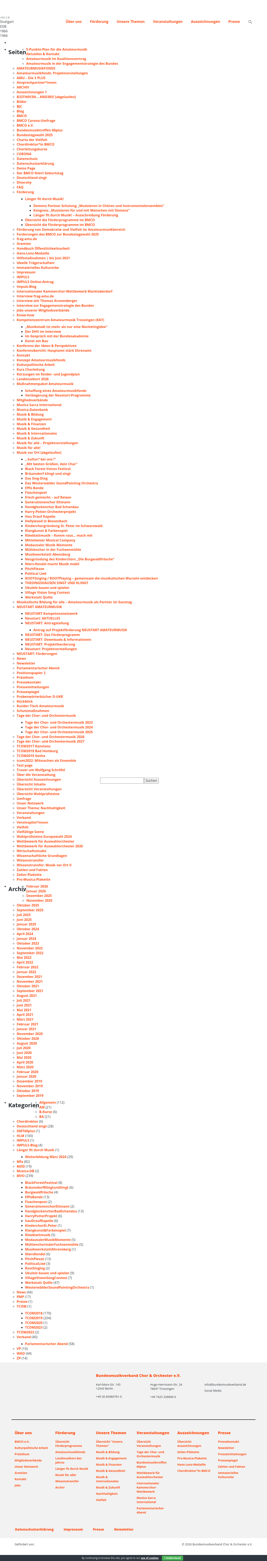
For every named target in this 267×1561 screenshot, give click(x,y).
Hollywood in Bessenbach (46, 521)
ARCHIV (23, 87)
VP (19, 1348)
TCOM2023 (34, 1327)
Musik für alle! (28, 447)
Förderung (99, 21)
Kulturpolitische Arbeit (36, 364)
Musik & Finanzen (31, 424)
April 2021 (25, 1014)
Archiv (60, 1487)
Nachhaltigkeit (107, 1494)
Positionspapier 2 (31, 673)
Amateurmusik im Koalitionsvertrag (56, 58)
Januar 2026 (36, 891)
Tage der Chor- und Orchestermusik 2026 (50, 736)
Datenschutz (27, 158)
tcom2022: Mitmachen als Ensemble (46, 760)
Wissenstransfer (30, 860)
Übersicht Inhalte (31, 784)
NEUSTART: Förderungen (37, 653)
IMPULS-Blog (27, 1145)
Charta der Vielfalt (32, 139)
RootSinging (35, 1268)
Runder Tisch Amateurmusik (40, 706)
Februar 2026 (37, 886)
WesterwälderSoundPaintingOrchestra (57, 1287)
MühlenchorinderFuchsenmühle (51, 1244)
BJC (19, 106)
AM (42, 1107)
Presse (234, 21)
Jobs (18, 1485)
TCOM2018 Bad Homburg (37, 751)
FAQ (20, 187)
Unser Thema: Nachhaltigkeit (41, 808)
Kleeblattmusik (37, 1235)
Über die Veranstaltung (36, 774)
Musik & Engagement (34, 419)
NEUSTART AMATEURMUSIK (39, 607)
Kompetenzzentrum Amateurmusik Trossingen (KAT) (60, 320)
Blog (20, 111)
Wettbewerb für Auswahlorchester (45, 841)
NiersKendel (35, 1254)
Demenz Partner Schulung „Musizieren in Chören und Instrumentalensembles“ (98, 205)
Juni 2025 (24, 919)
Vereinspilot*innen (32, 822)
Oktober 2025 (28, 905)
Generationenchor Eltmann (47, 502)
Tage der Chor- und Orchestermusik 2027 (50, 741)
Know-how (25, 315)
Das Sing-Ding (36, 478)
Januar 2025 (26, 924)
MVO (21, 1175)
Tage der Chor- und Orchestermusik (46, 715)
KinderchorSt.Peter (41, 1225)
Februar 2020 (27, 1072)
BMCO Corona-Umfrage (36, 120)
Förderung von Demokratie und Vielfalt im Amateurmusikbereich (71, 229)
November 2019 (30, 1086)
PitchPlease (34, 568)
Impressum (26, 272)
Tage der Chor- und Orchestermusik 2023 (59, 722)
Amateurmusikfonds (70, 1452)
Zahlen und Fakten (32, 870)
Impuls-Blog (26, 286)
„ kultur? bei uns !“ (40, 459)
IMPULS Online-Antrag (35, 281)
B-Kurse (45, 1112)
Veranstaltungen (168, 21)
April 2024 (25, 933)
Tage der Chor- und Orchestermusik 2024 (59, 727)
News (21, 658)
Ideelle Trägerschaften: (36, 263)
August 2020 (27, 1043)
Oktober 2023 (28, 943)
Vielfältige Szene (30, 831)
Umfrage (24, 798)
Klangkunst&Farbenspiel (45, 1230)
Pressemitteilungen (33, 687)
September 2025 (30, 910)
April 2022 (25, 962)
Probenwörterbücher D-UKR (40, 696)
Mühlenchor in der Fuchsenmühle (53, 549)
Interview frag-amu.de (35, 296)
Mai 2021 (24, 1010)
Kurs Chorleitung (31, 369)
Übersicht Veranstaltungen (39, 789)
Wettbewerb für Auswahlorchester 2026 (50, 846)
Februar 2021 (27, 1024)
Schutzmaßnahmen (33, 710)
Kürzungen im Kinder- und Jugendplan (48, 374)
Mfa (20, 1161)
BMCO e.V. (25, 125)
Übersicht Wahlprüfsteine (38, 794)
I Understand (172, 1558)
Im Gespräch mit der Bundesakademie (57, 336)
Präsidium (25, 677)
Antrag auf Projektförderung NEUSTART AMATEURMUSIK (80, 630)
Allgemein (47, 1102)
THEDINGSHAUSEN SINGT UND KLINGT (56, 583)
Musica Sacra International (39, 405)
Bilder (21, 101)
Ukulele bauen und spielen (47, 587)
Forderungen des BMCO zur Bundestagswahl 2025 (58, 234)
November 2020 (30, 1033)
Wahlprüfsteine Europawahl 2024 (44, 836)
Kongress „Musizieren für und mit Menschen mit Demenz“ (81, 210)
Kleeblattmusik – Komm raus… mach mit (58, 535)
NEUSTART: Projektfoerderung (50, 644)
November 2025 (39, 900)
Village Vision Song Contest (47, 592)
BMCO (22, 115)
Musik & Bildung (30, 414)
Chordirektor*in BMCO (35, 144)
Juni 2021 (24, 1005)
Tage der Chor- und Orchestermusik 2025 (59, 732)
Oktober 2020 (28, 1038)
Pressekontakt (29, 682)
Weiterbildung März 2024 (45, 1157)
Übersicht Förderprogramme (68, 1444)
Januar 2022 (26, 972)
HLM (20, 1135)
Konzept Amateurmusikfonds (41, 360)
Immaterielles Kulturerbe (38, 267)
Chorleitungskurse (32, 149)
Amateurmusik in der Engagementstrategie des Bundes (72, 63)
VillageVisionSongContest (46, 1277)
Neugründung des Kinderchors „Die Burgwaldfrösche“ (69, 559)
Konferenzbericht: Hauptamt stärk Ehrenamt (54, 350)
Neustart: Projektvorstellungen (51, 649)
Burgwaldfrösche (39, 1192)
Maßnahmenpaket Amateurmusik (45, 384)
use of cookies (149, 1558)
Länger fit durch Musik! (44, 199)
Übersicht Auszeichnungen (39, 779)
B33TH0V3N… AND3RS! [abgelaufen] (46, 97)
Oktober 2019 (28, 1090)
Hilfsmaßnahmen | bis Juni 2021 (43, 258)
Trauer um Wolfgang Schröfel (41, 770)
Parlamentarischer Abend (38, 668)
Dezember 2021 (29, 976)
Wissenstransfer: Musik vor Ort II (44, 865)
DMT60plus (26, 1131)
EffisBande (34, 1197)
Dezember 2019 (29, 1081)
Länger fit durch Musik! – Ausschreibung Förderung (75, 215)
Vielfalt (23, 827)
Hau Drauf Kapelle (40, 516)
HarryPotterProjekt (41, 1216)
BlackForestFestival (41, 1182)
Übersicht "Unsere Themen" (109, 1444)
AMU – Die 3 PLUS (31, 78)
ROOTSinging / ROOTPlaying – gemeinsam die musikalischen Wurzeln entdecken (92, 578)
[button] (250, 22)
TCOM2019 (34, 1318)
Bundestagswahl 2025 (35, 135)
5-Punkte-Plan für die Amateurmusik (56, 49)
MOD (21, 1166)
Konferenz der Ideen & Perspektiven (47, 345)
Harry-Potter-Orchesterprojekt (50, 511)
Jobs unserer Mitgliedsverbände (43, 310)
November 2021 (30, 981)
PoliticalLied (35, 1263)
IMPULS (23, 277)
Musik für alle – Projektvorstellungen (47, 443)
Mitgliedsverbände (32, 400)
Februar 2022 (27, 967)
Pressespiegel (28, 691)
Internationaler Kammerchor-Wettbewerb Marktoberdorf (64, 291)
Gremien (24, 243)
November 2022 (30, 948)
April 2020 (25, 1062)
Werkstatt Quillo (39, 597)
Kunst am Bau (36, 341)
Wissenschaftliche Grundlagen (42, 855)
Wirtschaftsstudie (31, 851)
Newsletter (26, 663)
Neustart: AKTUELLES (42, 618)
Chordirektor (27, 1121)
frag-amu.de (27, 239)
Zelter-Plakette (29, 874)
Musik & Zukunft (30, 438)
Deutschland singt (32, 177)
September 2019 (30, 1095)
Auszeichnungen (205, 21)
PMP (20, 1296)
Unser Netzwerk (30, 803)
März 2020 (25, 1067)
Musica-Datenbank (32, 409)
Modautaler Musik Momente (48, 545)
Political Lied (35, 573)
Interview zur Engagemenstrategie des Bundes (55, 305)
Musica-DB (25, 1171)
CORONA (24, 154)
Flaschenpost (36, 492)
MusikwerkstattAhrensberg (48, 1249)
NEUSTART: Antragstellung (47, 623)
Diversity (24, 182)
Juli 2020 (23, 1048)
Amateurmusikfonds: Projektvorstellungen (52, 73)
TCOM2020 (34, 1322)
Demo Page (26, 168)
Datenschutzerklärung (35, 163)
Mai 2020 (24, 1057)
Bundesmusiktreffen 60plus (40, 130)
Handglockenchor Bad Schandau (52, 507)
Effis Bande (34, 488)
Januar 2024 (26, 938)
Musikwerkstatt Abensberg (47, 554)
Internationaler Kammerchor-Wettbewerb (148, 1487)
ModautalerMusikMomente (48, 1239)
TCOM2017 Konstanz (33, 746)
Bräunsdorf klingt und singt (48, 473)
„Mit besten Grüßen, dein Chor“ (51, 464)
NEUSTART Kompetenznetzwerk (51, 613)
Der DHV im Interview (43, 331)
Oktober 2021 (28, 986)
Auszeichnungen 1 (32, 92)
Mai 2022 (24, 957)
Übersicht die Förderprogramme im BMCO (60, 220)
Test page (25, 765)
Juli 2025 (23, 915)
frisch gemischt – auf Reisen (48, 497)
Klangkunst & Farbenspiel (46, 530)
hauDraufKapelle (39, 1220)
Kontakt (23, 355)
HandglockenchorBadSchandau (51, 1211)
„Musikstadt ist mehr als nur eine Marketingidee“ (66, 326)
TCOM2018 (34, 1313)
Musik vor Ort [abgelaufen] (39, 452)
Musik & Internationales (37, 433)
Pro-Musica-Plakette (33, 879)
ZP (19, 1358)
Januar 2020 (26, 1076)
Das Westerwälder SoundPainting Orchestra (61, 483)
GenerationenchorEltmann (47, 1206)
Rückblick (25, 701)
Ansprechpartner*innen (37, 82)
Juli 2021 (23, 1000)
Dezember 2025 (39, 895)
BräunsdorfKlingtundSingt (46, 1187)
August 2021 (27, 995)
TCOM (21, 1306)
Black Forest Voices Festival (48, 468)
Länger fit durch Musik (35, 1150)
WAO (21, 1353)
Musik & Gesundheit (33, 428)
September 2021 (30, 991)
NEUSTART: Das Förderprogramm (52, 634)
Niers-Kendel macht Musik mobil (52, 564)
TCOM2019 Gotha (31, 755)
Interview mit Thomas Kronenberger (47, 300)
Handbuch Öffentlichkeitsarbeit (43, 248)
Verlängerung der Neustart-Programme (58, 395)
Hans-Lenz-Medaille (33, 253)
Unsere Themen (131, 21)
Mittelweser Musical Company (50, 540)
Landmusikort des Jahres (68, 1460)
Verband (24, 817)
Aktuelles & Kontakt (42, 54)
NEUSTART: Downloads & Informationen (58, 639)
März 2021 (25, 1019)
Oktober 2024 (28, 929)
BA (41, 1116)
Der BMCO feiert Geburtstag (40, 173)
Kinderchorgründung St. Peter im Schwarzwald (63, 526)
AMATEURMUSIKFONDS (36, 68)
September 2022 (30, 953)
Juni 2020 (24, 1052)
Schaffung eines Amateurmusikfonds (56, 390)
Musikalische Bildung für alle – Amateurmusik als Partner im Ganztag (74, 602)
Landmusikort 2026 (33, 379)
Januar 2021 (26, 1029)
